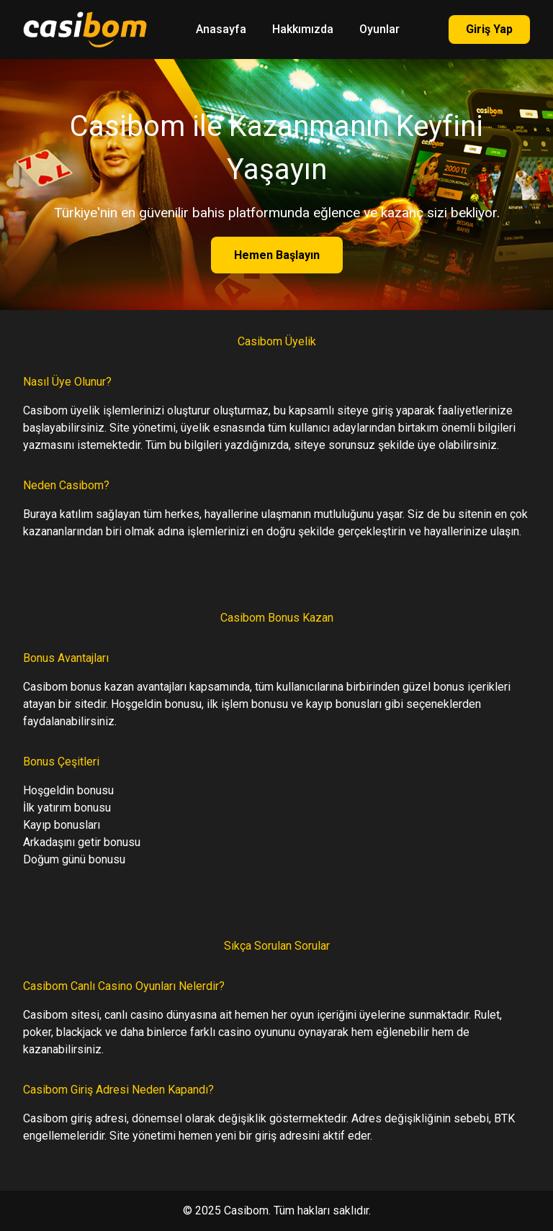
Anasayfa (221, 29)
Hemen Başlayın (277, 255)
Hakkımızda (302, 29)
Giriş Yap (489, 29)
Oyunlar (379, 29)
